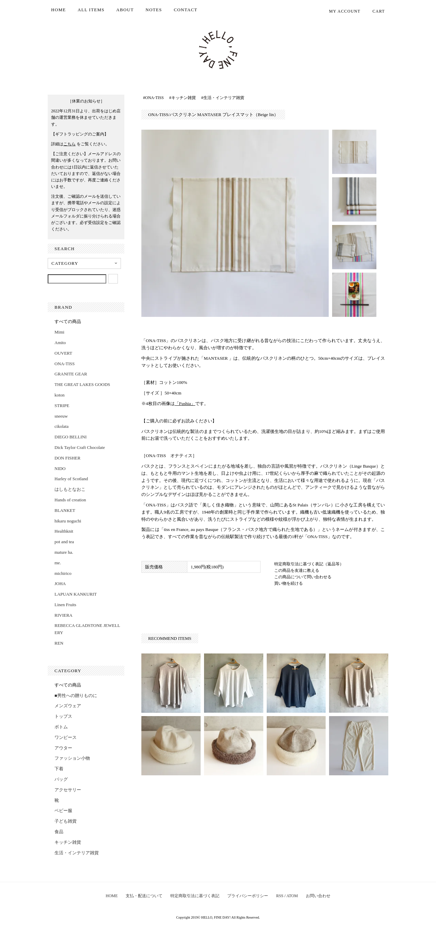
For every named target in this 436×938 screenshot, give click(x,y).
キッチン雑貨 (67, 842)
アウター (63, 747)
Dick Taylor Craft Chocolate (79, 447)
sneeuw (61, 416)
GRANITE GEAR (70, 373)
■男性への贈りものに (75, 695)
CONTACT (185, 9)
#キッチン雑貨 (182, 97)
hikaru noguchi (67, 520)
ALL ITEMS (91, 9)
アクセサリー (67, 789)
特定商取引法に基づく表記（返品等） (309, 564)
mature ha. (63, 552)
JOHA (60, 583)
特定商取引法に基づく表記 (194, 895)
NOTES (153, 9)
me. (57, 562)
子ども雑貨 (65, 821)
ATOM (292, 895)
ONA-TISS (64, 363)
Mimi (59, 332)
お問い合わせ (318, 895)
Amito (60, 342)
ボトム (61, 726)
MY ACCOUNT (341, 11)
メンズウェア (67, 705)
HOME (58, 9)
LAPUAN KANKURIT (75, 594)
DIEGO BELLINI (70, 436)
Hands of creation (70, 499)
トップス (63, 716)
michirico (63, 573)
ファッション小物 (72, 758)
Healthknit (63, 531)
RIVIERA (63, 615)
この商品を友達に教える (296, 570)
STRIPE (61, 405)
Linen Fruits (65, 604)
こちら (69, 144)
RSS (279, 895)
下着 (58, 768)
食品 (58, 831)
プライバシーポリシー (247, 895)
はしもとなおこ (69, 489)
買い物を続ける (288, 583)
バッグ (61, 779)
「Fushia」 (185, 403)
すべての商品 (67, 321)
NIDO (60, 468)
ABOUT (125, 9)
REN (58, 643)
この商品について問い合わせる (302, 577)
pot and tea (64, 541)
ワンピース (65, 737)
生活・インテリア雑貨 (76, 852)
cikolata (61, 426)
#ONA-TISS (153, 97)
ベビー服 (63, 810)
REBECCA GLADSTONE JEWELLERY (87, 629)
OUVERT (63, 353)
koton (59, 395)
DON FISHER (67, 457)
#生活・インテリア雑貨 (222, 97)
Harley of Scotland (71, 478)
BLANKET (64, 510)
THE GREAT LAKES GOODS (82, 384)
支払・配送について (144, 895)
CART (375, 11)
